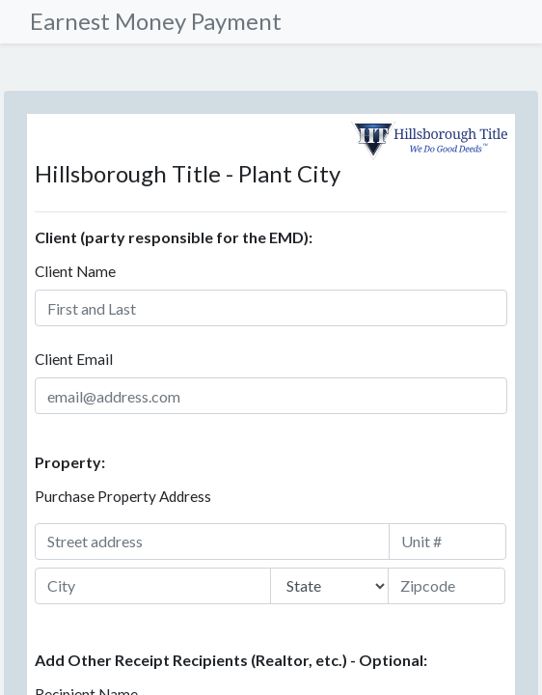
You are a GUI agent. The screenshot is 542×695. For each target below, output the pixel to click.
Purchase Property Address (123, 496)
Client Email (74, 359)
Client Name (75, 271)
